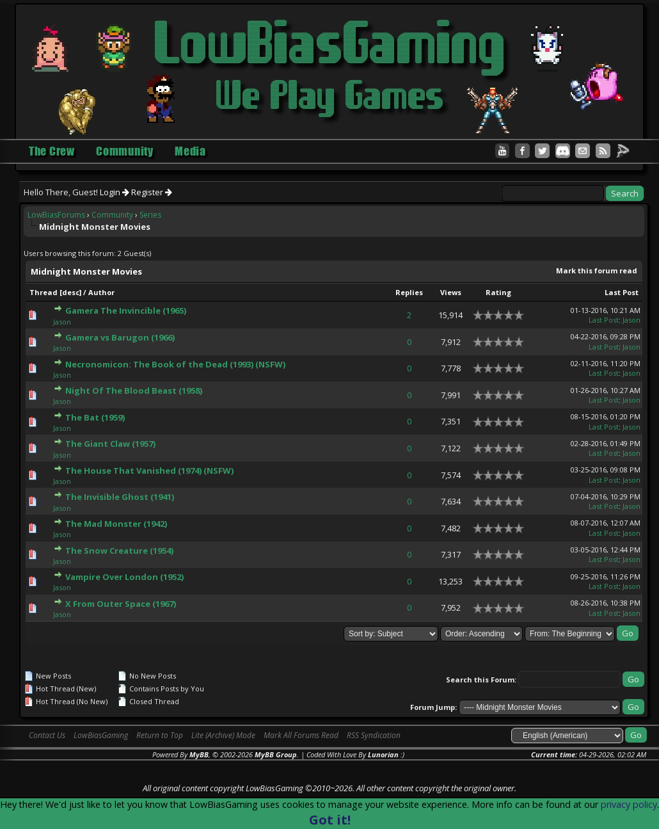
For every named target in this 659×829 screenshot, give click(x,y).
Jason (62, 321)
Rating (498, 292)
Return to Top (159, 735)
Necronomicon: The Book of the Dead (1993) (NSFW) (175, 364)
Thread (43, 292)
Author (101, 292)
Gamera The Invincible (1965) (125, 310)
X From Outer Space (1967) (120, 603)
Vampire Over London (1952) (124, 577)
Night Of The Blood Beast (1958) (133, 390)
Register (151, 192)
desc (70, 292)
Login (114, 192)
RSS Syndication (374, 735)
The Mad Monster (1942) (116, 523)
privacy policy (629, 804)
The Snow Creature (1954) (119, 550)
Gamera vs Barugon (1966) (120, 337)
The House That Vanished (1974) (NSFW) (149, 470)
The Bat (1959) (95, 417)
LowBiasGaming (101, 735)
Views (450, 292)
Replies (409, 292)
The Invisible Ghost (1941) (119, 497)
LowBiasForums (56, 214)
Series (150, 214)
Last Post (622, 292)
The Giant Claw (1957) (110, 443)
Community (112, 214)
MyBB (199, 754)
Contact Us (47, 735)
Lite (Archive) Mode (223, 735)
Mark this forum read (596, 270)
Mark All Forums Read (301, 735)
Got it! (330, 819)
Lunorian (383, 754)
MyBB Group (276, 754)
